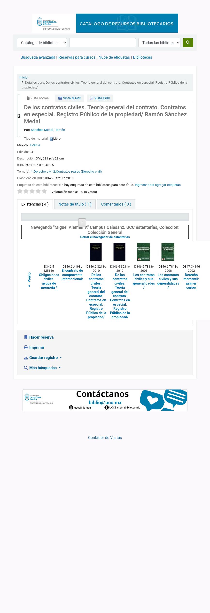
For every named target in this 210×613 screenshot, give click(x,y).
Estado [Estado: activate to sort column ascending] (149, 223)
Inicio (24, 77)
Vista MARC (69, 98)
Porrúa (35, 145)
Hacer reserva (38, 473)
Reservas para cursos (76, 57)
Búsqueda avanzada (38, 57)
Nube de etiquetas (114, 57)
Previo (29, 417)
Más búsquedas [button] (40, 504)
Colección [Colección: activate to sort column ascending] (80, 223)
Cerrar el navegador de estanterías (130, 373)
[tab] (74, 204)
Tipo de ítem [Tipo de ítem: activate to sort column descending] (30, 221)
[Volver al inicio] (195, 598)
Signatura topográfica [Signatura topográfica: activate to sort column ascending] (105, 221)
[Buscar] (188, 42)
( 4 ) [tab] (35, 204)
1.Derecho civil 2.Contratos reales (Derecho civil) (66, 171)
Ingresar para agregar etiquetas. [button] (158, 185)
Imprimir (33, 483)
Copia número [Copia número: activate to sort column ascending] (126, 221)
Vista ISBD (100, 98)
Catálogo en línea (26, 7)
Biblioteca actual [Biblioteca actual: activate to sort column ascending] (56, 221)
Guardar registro (41, 494)
